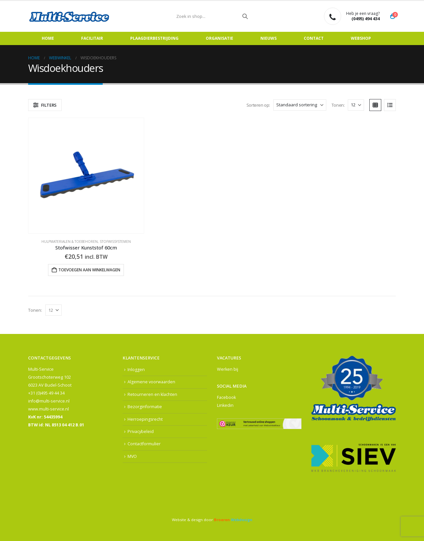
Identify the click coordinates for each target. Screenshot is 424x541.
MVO (132, 457)
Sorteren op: (258, 105)
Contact (314, 38)
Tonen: (338, 105)
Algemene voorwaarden (151, 382)
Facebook (226, 397)
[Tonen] (356, 105)
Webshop (361, 38)
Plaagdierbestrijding (154, 38)
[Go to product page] (86, 175)
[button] (45, 105)
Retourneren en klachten (152, 394)
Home (48, 38)
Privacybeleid (141, 432)
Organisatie (219, 38)
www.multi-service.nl (48, 409)
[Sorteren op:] (299, 105)
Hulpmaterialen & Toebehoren (69, 241)
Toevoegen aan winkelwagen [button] (89, 270)
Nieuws (268, 38)
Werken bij (227, 369)
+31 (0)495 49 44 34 (46, 393)
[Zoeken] (245, 16)
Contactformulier (144, 444)
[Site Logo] (69, 16)
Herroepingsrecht (145, 419)
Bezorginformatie (145, 407)
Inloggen (136, 369)
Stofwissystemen (115, 241)
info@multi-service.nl (49, 401)
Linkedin (225, 405)
